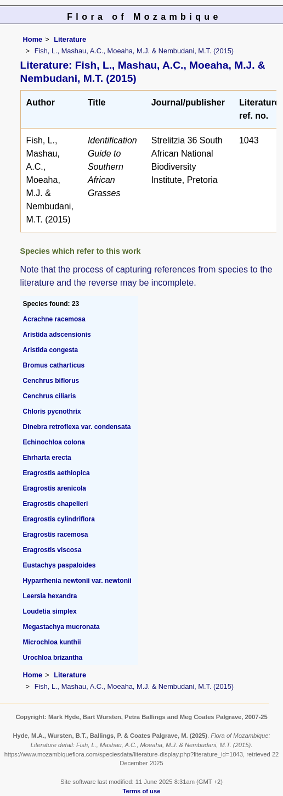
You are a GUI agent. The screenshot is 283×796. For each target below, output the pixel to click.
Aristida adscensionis (57, 334)
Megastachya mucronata (61, 627)
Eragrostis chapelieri (55, 504)
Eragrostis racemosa (55, 534)
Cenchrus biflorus (51, 381)
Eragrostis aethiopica (56, 473)
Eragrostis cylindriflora (59, 519)
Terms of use (142, 791)
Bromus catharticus (54, 365)
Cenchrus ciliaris (49, 396)
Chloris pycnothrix (52, 411)
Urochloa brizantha (53, 657)
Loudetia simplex (50, 611)
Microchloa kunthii (52, 642)
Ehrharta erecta (47, 457)
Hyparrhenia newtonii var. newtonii (77, 581)
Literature (70, 39)
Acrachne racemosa (54, 319)
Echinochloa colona (54, 442)
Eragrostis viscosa (52, 550)
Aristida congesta (50, 350)
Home (33, 39)
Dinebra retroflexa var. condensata (77, 427)
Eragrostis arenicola (54, 488)
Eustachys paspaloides (59, 565)
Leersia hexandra (50, 596)
